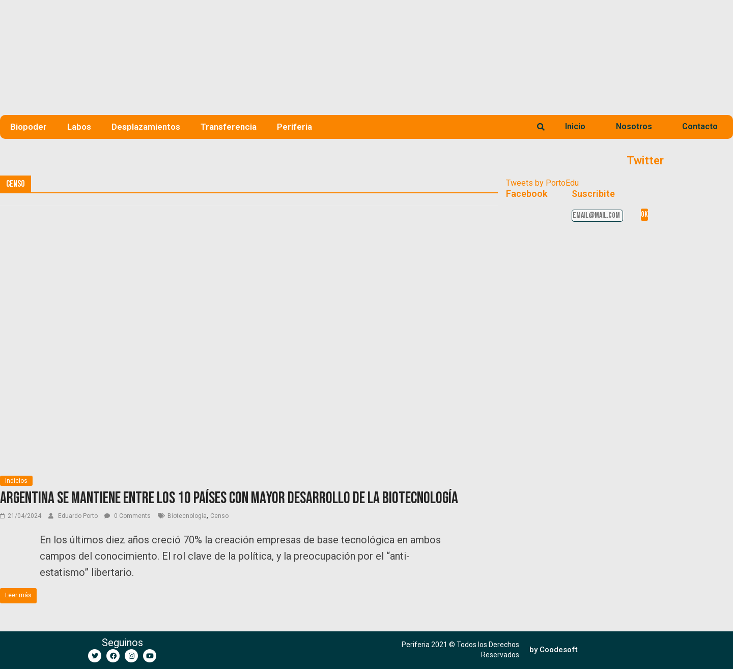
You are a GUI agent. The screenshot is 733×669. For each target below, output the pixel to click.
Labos (79, 127)
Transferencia (229, 127)
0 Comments (127, 515)
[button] (553, 650)
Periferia (294, 127)
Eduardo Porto (78, 515)
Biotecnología (187, 515)
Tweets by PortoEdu (542, 183)
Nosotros (634, 126)
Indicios (16, 480)
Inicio (575, 126)
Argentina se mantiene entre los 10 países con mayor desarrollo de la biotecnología (229, 498)
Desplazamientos (145, 127)
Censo (219, 515)
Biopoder (28, 127)
